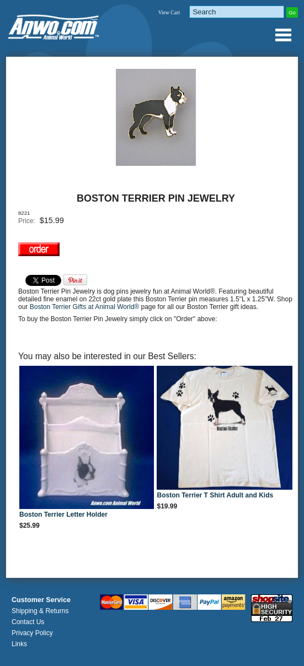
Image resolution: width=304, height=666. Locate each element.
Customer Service (41, 600)
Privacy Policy (32, 633)
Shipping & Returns (40, 611)
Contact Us (28, 622)
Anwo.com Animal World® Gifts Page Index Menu (283, 35)
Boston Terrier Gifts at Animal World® (85, 307)
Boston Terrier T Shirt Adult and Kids (215, 495)
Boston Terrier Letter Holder (63, 514)
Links (19, 644)
